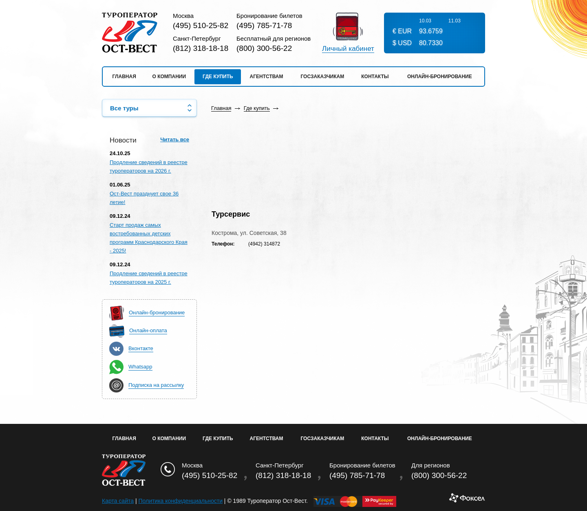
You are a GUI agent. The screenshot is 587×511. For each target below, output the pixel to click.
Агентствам (266, 76)
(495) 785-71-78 (264, 25)
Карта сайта (118, 501)
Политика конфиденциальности (180, 501)
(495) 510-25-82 (200, 25)
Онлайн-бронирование (439, 76)
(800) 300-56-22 (264, 48)
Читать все (174, 139)
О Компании (169, 438)
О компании (169, 76)
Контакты (374, 76)
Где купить (218, 76)
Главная (124, 76)
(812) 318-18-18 (200, 48)
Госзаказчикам (322, 76)
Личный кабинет (348, 49)
